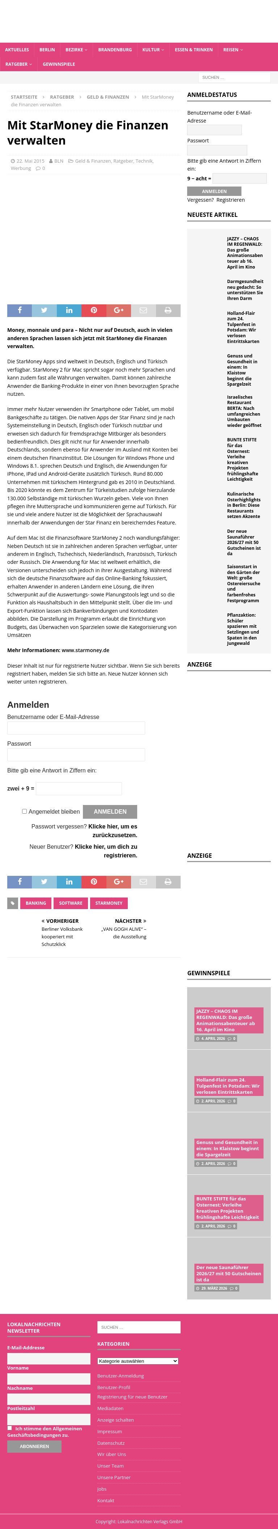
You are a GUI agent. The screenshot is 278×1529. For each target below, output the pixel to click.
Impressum (109, 1431)
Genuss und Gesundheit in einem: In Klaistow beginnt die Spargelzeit (242, 370)
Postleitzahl (21, 1408)
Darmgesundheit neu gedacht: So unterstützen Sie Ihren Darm (245, 289)
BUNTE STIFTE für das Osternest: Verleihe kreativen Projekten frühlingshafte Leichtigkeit (242, 459)
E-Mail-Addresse (26, 1347)
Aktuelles (17, 50)
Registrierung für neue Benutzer (132, 1396)
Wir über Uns (111, 1454)
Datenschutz (111, 1443)
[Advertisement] (232, 914)
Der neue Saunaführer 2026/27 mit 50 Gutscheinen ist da (244, 542)
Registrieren (230, 199)
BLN (58, 161)
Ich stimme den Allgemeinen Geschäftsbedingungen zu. (44, 1431)
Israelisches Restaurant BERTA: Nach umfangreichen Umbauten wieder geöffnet (244, 411)
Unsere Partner (114, 1477)
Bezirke (74, 50)
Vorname (18, 1368)
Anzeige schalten (115, 1420)
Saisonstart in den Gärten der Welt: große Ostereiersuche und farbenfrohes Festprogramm (243, 584)
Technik (144, 161)
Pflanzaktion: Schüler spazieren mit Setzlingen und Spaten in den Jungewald (243, 629)
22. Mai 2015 (31, 161)
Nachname (20, 1388)
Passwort (19, 744)
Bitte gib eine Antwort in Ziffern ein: (52, 770)
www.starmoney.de (85, 650)
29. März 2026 (214, 1288)
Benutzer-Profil (113, 1387)
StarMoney (109, 903)
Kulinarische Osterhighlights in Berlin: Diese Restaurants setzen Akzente (244, 505)
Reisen (231, 50)
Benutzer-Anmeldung (120, 1375)
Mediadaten (110, 1408)
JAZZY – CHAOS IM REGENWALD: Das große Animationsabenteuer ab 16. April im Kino (245, 253)
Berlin (47, 50)
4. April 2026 (213, 1038)
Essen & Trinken (194, 50)
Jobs (101, 1489)
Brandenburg (115, 50)
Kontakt (105, 1500)
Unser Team (110, 1465)
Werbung (21, 168)
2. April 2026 (213, 1101)
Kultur (151, 50)
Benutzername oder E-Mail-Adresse (53, 717)
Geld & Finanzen (93, 161)
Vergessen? (200, 199)
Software (70, 903)
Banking (36, 903)
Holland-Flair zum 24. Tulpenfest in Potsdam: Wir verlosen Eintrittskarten (243, 327)
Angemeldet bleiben (54, 812)
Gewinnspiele (59, 64)
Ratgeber (16, 64)
